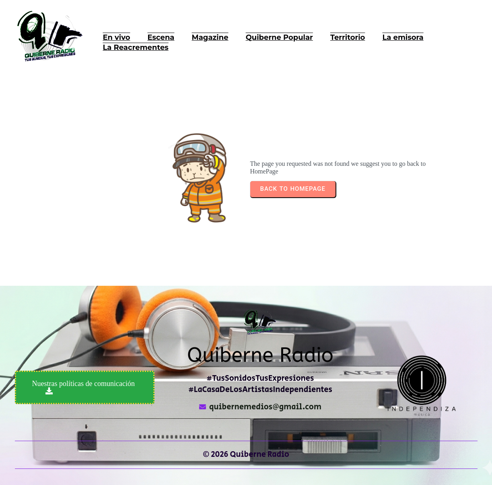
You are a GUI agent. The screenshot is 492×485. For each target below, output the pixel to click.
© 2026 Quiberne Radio (246, 454)
